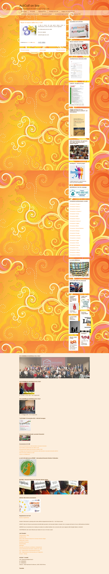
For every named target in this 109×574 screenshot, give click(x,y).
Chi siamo (32, 11)
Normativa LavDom (47, 14)
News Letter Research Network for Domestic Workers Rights (32, 538)
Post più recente (25, 50)
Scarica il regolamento (24, 517)
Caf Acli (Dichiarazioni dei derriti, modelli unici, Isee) (30, 548)
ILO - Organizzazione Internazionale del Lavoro (29, 550)
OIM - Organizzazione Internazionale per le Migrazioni (31, 552)
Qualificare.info (22, 537)
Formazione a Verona (75, 250)
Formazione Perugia (74, 233)
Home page (24, 11)
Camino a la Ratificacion (24, 454)
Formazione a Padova (75, 255)
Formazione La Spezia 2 (75, 211)
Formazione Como (74, 247)
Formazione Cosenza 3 (75, 221)
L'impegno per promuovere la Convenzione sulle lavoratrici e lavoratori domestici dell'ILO (38, 451)
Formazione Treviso (74, 213)
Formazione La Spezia (75, 238)
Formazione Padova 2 (75, 206)
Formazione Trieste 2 (75, 218)
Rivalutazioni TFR (76, 14)
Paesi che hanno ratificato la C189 (26, 452)
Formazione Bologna (75, 230)
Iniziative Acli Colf (53, 11)
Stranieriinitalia (22, 543)
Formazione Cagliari (74, 223)
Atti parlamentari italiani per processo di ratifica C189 (30, 449)
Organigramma (42, 11)
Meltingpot (21, 545)
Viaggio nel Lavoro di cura (68, 11)
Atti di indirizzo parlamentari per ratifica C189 (29, 447)
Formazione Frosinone (75, 235)
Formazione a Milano (75, 252)
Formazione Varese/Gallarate (77, 228)
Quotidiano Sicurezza (24, 542)
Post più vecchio (60, 50)
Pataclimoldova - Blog (24, 535)
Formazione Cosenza (75, 245)
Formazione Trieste (74, 242)
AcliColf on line (29, 5)
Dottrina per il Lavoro (23, 540)
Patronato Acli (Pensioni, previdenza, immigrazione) (30, 547)
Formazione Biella (74, 216)
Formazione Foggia (74, 240)
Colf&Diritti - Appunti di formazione (30, 14)
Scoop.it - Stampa (23, 553)
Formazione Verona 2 (75, 209)
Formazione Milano (74, 226)
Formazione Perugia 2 (75, 204)
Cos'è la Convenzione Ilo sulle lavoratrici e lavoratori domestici (32, 446)
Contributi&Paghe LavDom (61, 14)
